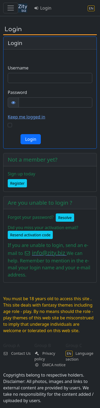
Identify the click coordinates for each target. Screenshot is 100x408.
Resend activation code (30, 234)
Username (18, 68)
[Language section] (91, 8)
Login (42, 8)
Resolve (64, 217)
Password (17, 92)
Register (17, 183)
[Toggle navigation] (10, 8)
